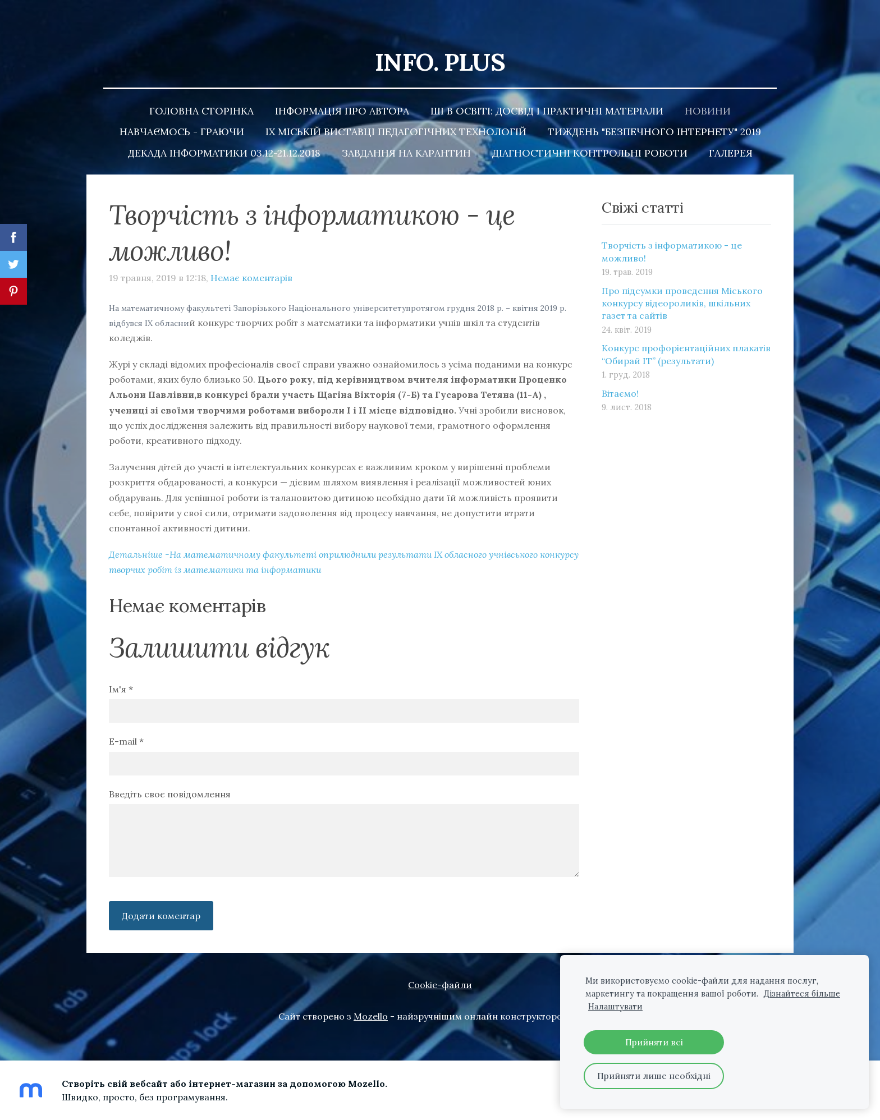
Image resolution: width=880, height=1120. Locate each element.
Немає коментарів (251, 257)
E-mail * (126, 720)
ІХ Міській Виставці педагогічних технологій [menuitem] (395, 110)
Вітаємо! (620, 372)
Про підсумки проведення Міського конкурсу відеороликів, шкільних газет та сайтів (682, 282)
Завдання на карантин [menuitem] (406, 132)
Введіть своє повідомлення (170, 773)
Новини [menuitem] (708, 90)
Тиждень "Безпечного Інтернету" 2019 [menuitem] (654, 110)
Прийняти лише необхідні (654, 1075)
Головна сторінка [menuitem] (201, 90)
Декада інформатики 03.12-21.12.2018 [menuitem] (224, 132)
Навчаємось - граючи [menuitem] (182, 110)
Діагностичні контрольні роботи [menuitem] (590, 132)
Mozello (371, 995)
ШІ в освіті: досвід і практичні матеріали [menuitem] (546, 90)
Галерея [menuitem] (731, 132)
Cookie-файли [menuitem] (440, 964)
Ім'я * (121, 668)
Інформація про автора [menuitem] (342, 90)
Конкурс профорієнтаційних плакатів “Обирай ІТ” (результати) (686, 333)
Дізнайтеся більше (801, 994)
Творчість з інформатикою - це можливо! (672, 230)
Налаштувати (615, 1007)
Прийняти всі (654, 1042)
